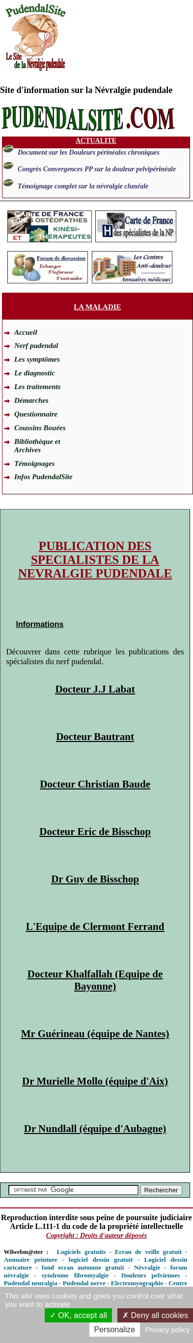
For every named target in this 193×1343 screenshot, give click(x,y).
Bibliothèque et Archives (37, 446)
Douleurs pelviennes (150, 1275)
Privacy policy (167, 1329)
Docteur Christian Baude (95, 784)
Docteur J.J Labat (95, 689)
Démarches (31, 400)
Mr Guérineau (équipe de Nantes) (95, 1034)
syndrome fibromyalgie (75, 1275)
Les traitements (37, 387)
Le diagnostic (34, 373)
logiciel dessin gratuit (101, 1259)
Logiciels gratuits (81, 1251)
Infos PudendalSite (43, 477)
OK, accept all (78, 1315)
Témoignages (34, 463)
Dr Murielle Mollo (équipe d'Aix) (95, 1081)
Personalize (115, 1329)
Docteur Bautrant (95, 736)
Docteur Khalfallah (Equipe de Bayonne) (95, 980)
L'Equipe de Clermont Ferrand (95, 926)
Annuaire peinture (30, 1259)
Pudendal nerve (84, 1283)
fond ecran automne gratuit (83, 1267)
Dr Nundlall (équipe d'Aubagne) (95, 1129)
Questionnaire (35, 414)
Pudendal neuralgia (30, 1283)
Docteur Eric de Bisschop (95, 831)
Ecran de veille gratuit (148, 1251)
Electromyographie (137, 1283)
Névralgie (147, 1267)
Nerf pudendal (36, 345)
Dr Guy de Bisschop (95, 879)
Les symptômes (37, 359)
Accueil (25, 332)
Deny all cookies (155, 1315)
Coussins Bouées (40, 428)
